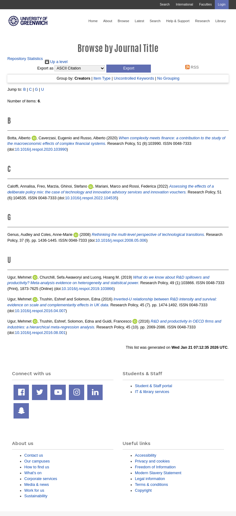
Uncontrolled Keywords (134, 78)
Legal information (150, 478)
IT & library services (152, 391)
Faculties (205, 4)
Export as (45, 68)
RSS (191, 67)
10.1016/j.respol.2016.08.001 (40, 332)
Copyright (143, 490)
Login (222, 4)
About (107, 21)
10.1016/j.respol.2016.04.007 (40, 310)
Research (202, 21)
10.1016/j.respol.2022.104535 (91, 198)
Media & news (36, 484)
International (184, 4)
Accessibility (145, 455)
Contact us (33, 455)
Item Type (102, 78)
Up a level (56, 61)
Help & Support (178, 21)
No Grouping (168, 78)
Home (93, 21)
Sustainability (35, 496)
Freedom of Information (155, 467)
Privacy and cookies (152, 461)
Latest (139, 21)
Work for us (34, 490)
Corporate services (40, 478)
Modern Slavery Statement (158, 472)
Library (220, 21)
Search (165, 4)
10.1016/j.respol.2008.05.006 (121, 240)
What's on (32, 472)
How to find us (36, 467)
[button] (128, 69)
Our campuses (37, 461)
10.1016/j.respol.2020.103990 (41, 149)
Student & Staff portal (153, 385)
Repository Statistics (25, 58)
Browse (123, 21)
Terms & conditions (151, 484)
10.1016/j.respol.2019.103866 (87, 288)
